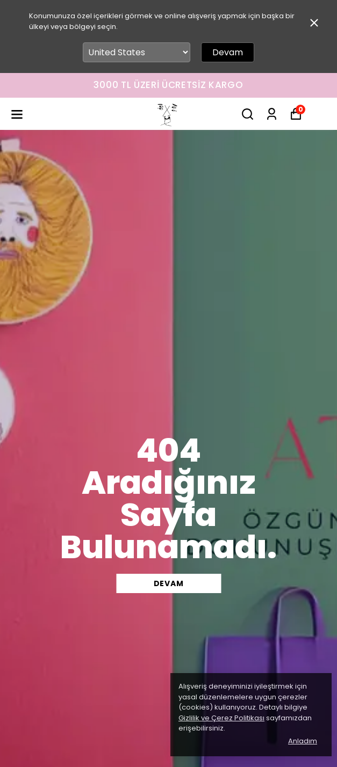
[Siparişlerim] (271, 114)
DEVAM (169, 583)
